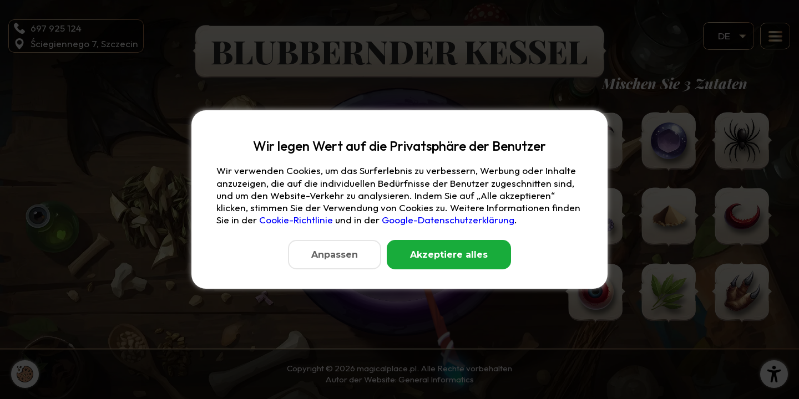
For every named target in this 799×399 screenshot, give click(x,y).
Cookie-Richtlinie (296, 220)
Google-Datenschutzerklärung (448, 220)
